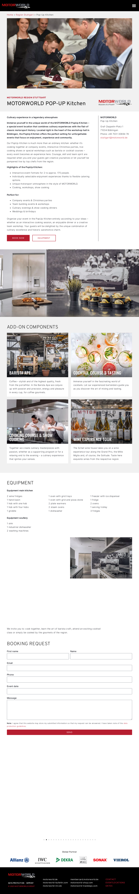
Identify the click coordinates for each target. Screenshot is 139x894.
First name (12, 651)
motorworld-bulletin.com (55, 882)
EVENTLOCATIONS (115, 882)
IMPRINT (30, 883)
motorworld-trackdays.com (84, 886)
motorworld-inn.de (52, 886)
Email (10, 663)
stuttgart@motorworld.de (113, 137)
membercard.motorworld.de (84, 879)
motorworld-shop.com (82, 882)
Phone (10, 674)
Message (12, 698)
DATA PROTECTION (16, 883)
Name (73, 651)
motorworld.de (50, 879)
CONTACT (111, 879)
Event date (13, 686)
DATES (109, 886)
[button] (134, 6)
